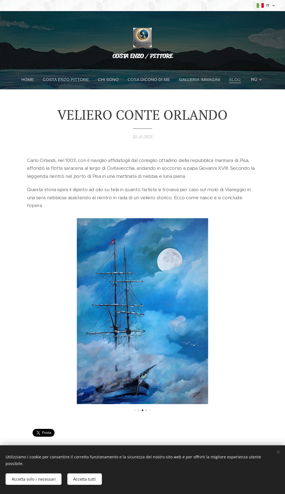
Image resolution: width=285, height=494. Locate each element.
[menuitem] (29, 80)
